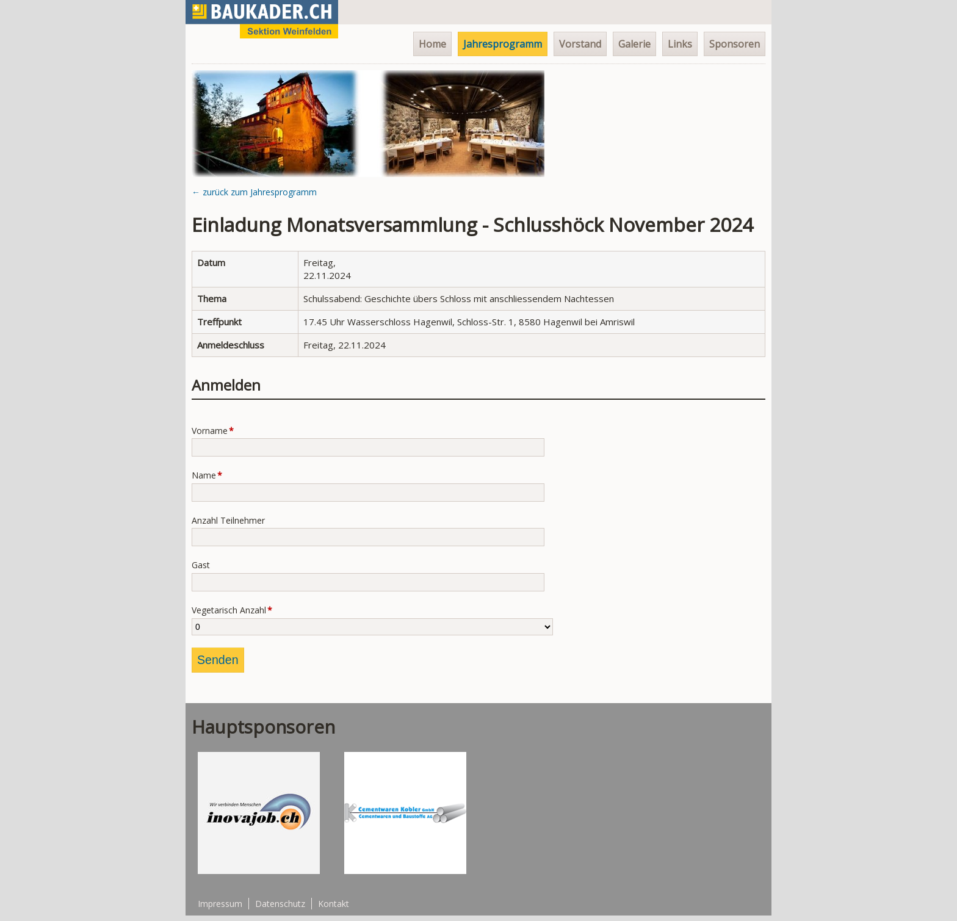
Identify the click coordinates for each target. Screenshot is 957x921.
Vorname (213, 432)
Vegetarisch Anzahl (232, 611)
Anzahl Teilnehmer (228, 520)
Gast (201, 565)
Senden (218, 659)
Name (213, 476)
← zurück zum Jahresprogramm (254, 192)
